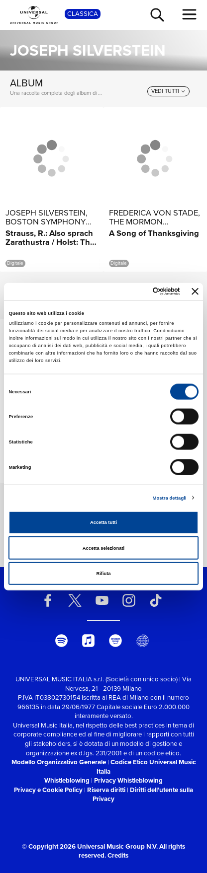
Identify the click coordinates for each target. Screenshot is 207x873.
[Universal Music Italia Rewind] (142, 640)
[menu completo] (190, 14)
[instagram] (129, 600)
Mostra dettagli (170, 497)
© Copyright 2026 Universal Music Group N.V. (90, 846)
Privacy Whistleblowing (128, 780)
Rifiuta (103, 573)
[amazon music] (115, 640)
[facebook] (48, 600)
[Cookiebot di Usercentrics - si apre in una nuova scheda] (137, 291)
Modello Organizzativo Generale (58, 762)
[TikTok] (156, 600)
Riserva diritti (106, 790)
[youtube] (102, 600)
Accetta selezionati (103, 547)
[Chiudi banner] (195, 291)
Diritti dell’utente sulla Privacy (143, 794)
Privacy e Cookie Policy (48, 790)
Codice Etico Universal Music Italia (146, 766)
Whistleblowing (67, 780)
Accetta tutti (103, 522)
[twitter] (75, 600)
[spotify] (61, 640)
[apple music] (88, 640)
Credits (117, 855)
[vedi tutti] (168, 91)
